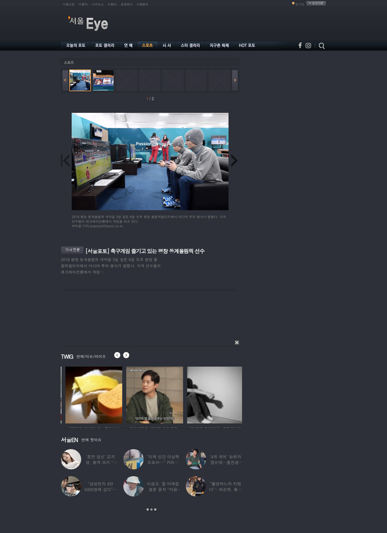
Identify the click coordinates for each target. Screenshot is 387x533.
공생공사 (127, 4)
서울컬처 (142, 4)
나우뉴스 (98, 4)
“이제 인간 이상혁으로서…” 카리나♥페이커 (163, 462)
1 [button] (148, 509)
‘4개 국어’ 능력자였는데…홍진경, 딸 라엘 (225, 462)
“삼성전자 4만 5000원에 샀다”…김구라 (100, 489)
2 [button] (151, 509)
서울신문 (69, 4)
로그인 (299, 4)
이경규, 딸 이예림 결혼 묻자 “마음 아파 (163, 489)
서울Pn (83, 4)
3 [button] (155, 509)
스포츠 (69, 62)
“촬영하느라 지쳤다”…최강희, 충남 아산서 (225, 489)
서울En (112, 4)
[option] (83, 394)
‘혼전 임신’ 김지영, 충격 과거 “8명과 (100, 462)
